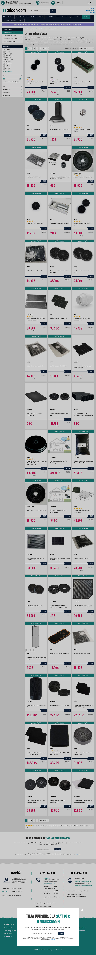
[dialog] (48, 477)
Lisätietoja (53, 939)
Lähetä (61, 933)
